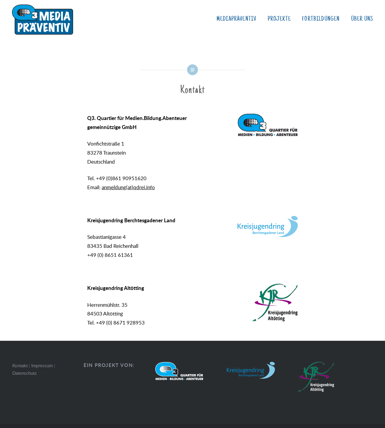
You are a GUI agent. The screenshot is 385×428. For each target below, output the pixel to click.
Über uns (362, 18)
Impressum (42, 365)
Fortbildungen (321, 18)
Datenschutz (24, 373)
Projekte (279, 18)
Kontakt (20, 365)
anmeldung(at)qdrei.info (128, 187)
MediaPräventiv (236, 18)
